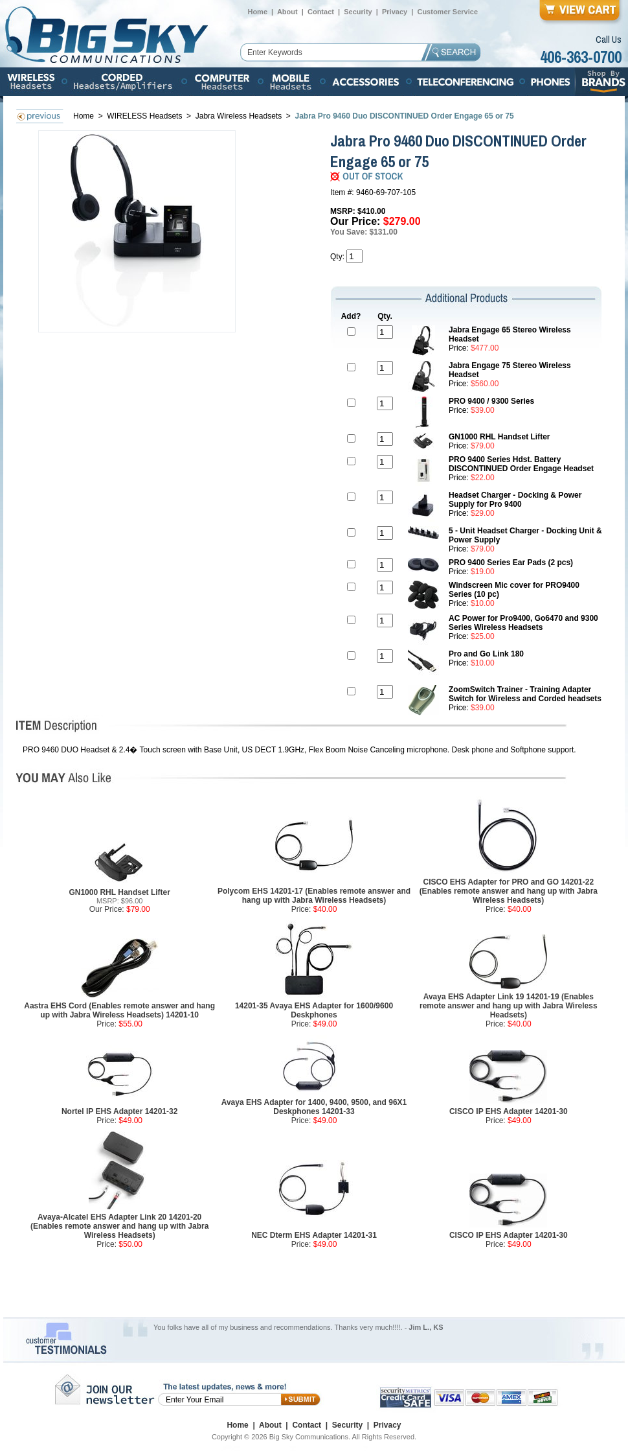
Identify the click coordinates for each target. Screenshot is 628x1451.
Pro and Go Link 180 (486, 653)
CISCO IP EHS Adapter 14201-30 (508, 1111)
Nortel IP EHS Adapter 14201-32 (119, 1111)
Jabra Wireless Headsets (239, 116)
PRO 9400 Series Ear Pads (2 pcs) (511, 562)
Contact (321, 12)
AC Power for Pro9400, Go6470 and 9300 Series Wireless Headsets (523, 623)
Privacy (394, 12)
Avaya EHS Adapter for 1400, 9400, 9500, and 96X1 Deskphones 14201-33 (314, 1107)
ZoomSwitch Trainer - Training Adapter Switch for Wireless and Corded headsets (525, 694)
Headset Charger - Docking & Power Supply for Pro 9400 (515, 500)
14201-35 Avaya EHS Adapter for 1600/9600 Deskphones (314, 1010)
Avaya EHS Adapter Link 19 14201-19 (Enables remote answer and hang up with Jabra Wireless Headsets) (509, 1005)
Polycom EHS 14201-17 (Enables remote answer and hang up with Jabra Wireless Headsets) (314, 896)
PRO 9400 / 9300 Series (491, 401)
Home (257, 12)
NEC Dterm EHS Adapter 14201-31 (314, 1235)
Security (358, 12)
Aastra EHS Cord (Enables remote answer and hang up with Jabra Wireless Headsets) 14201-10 (119, 1010)
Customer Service (447, 12)
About (287, 12)
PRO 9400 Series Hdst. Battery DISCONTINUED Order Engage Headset (521, 464)
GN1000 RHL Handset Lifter (499, 436)
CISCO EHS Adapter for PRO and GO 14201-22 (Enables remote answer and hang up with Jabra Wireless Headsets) (509, 891)
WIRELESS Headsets (145, 116)
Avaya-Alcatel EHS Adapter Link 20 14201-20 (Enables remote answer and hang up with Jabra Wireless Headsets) (119, 1226)
